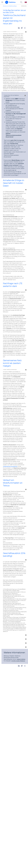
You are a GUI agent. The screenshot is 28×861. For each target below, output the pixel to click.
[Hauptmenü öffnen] (2, 2)
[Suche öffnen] (21, 2)
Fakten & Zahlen (21, 659)
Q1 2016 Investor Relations (18, 661)
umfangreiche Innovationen (10, 466)
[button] (19, 28)
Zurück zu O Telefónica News (10, 6)
